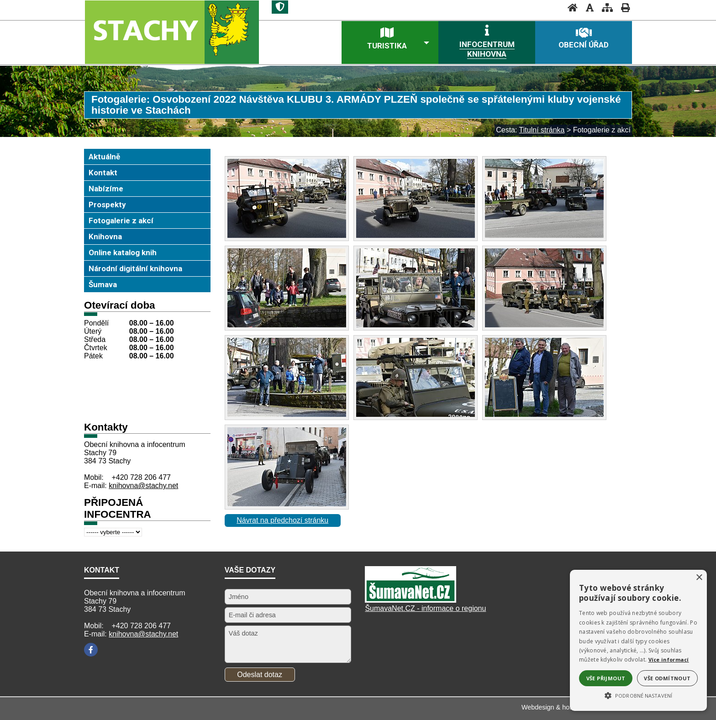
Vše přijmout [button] (606, 678)
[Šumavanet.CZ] (410, 600)
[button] (638, 695)
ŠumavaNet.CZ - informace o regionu (425, 608)
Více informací (668, 659)
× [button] (698, 577)
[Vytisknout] (622, 7)
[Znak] (280, 7)
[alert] (638, 640)
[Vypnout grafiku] (587, 7)
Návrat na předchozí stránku (282, 520)
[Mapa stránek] (604, 7)
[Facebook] (91, 650)
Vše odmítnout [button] (667, 678)
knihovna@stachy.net (143, 485)
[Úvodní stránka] (570, 7)
